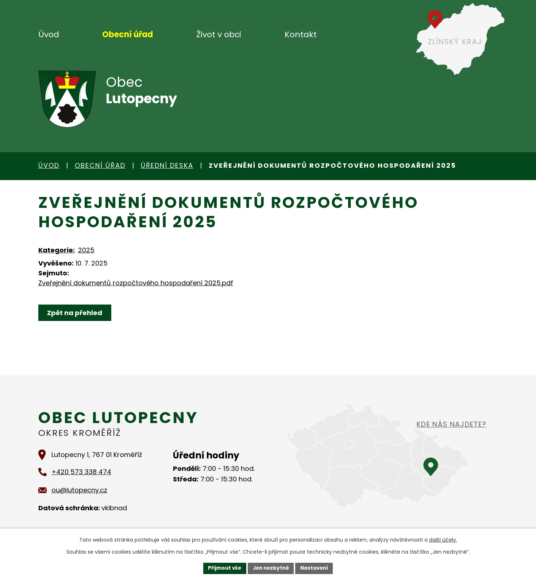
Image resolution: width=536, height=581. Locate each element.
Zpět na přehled (75, 312)
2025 (86, 250)
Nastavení (316, 568)
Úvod (48, 34)
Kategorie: (56, 250)
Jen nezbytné (271, 568)
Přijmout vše (222, 568)
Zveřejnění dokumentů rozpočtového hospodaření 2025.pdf (135, 282)
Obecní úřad (127, 34)
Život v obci (218, 34)
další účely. (443, 539)
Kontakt (301, 34)
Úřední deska (167, 165)
